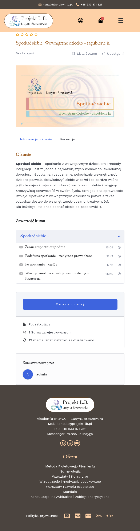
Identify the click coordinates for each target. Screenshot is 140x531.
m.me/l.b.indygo (80, 434)
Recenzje (67, 139)
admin (41, 374)
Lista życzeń (84, 53)
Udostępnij (113, 53)
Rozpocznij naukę (70, 304)
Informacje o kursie (36, 139)
